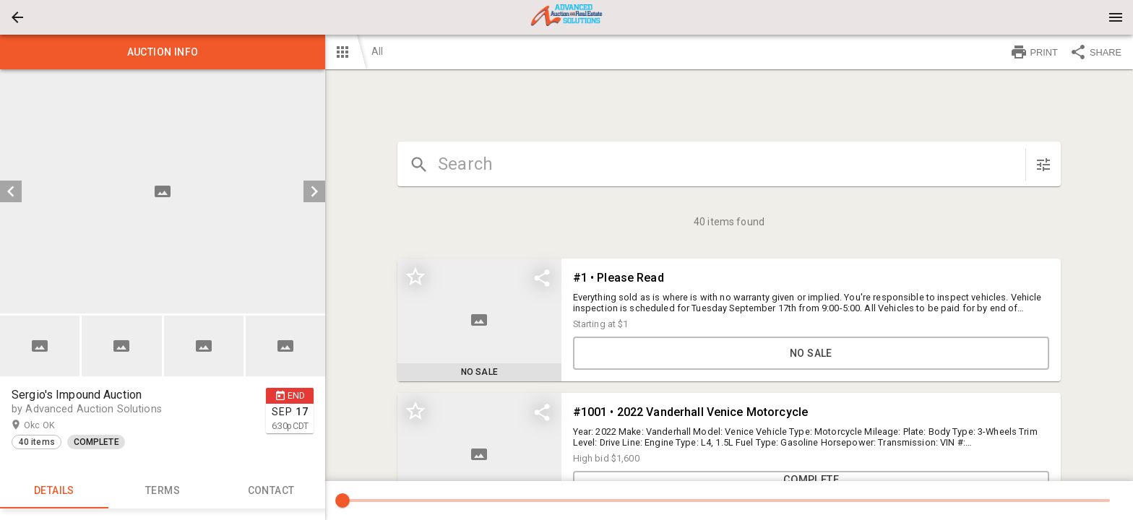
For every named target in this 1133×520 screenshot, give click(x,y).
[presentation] (566, 17)
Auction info (162, 52)
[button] (17, 17)
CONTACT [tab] (271, 491)
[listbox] (162, 191)
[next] (314, 191)
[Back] (17, 17)
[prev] (11, 191)
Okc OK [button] (53, 425)
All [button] (377, 51)
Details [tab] (54, 491)
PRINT (1034, 52)
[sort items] (1043, 165)
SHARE (1095, 52)
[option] (162, 191)
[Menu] (1115, 17)
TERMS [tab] (162, 491)
